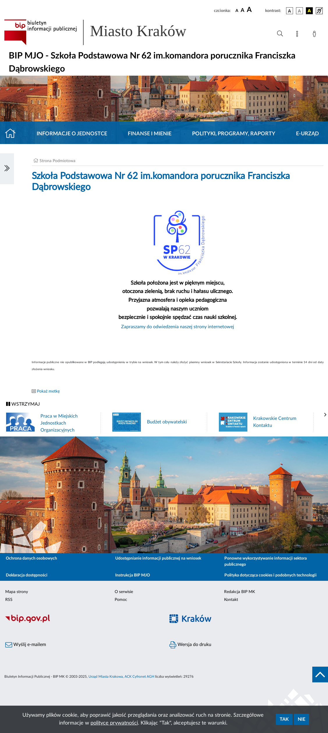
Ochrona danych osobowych (31, 558)
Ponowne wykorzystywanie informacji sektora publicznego (265, 561)
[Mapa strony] (298, 35)
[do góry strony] (320, 674)
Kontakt (231, 600)
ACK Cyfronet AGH (139, 676)
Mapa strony (16, 592)
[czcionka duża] (255, 10)
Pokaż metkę (48, 391)
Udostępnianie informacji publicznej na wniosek (158, 558)
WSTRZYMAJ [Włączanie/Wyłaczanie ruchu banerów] (23, 404)
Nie (301, 719)
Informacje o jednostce (72, 133)
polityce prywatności (114, 723)
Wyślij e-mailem (25, 644)
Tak (284, 719)
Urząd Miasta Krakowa (105, 676)
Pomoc (121, 600)
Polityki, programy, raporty (233, 133)
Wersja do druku (190, 644)
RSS (9, 600)
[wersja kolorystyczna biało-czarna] (299, 10)
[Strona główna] (12, 134)
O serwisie (124, 592)
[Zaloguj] (315, 35)
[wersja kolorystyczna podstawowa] (289, 10)
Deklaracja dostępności (26, 575)
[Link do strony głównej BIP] (103, 32)
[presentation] (325, 414)
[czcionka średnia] (242, 11)
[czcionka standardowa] (237, 10)
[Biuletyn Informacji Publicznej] (82, 622)
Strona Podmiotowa (57, 161)
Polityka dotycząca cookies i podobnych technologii (270, 575)
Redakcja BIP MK (239, 592)
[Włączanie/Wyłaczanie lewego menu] (7, 168)
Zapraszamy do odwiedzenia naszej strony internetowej (177, 326)
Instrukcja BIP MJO (132, 575)
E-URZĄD (307, 133)
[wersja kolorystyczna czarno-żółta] (309, 10)
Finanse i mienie (149, 133)
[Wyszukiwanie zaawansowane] (280, 34)
